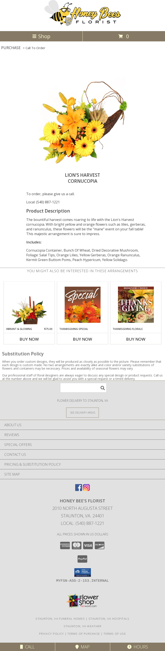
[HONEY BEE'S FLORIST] (82, 25)
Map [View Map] (82, 647)
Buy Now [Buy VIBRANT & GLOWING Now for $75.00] (29, 339)
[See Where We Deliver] (82, 412)
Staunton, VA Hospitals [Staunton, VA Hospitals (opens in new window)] (109, 619)
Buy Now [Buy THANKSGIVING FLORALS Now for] (135, 339)
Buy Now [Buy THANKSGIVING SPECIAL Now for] (82, 339)
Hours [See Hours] (137, 647)
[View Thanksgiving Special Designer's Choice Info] (83, 304)
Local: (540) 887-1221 (43, 202)
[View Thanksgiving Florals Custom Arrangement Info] (136, 304)
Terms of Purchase (83, 634)
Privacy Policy (51, 634)
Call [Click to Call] (27, 647)
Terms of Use (115, 634)
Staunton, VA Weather (83, 626)
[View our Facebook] (78, 489)
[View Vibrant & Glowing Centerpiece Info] (29, 304)
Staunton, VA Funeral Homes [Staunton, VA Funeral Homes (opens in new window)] (60, 619)
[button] (82, 572)
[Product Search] (83, 388)
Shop (41, 36)
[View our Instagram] (86, 489)
